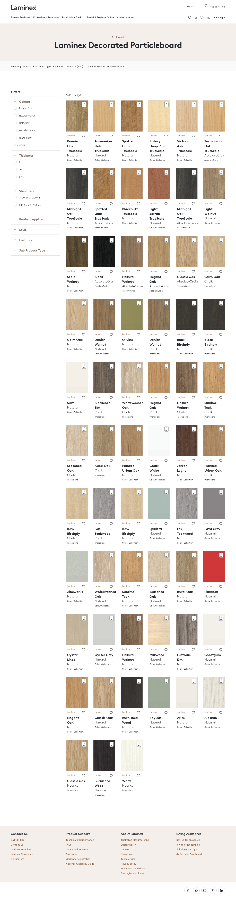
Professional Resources (46, 17)
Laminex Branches (21, 849)
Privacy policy (128, 864)
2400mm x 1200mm (30, 205)
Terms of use (128, 859)
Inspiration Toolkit (72, 17)
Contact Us (17, 845)
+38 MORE (19, 145)
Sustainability (128, 845)
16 (20, 169)
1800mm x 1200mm (29, 197)
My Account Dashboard (189, 854)
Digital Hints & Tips (186, 849)
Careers (189, 6)
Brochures (71, 854)
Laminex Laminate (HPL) (69, 66)
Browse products (21, 66)
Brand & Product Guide (100, 17)
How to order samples (188, 845)
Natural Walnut (27, 115)
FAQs (69, 845)
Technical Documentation (80, 840)
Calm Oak (24, 123)
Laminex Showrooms (22, 854)
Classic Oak (25, 138)
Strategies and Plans (132, 873)
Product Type (43, 66)
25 (20, 162)
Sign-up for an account (189, 840)
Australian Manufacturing (135, 840)
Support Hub (215, 6)
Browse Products (20, 17)
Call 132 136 (17, 840)
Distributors (17, 859)
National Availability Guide (80, 864)
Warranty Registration (78, 859)
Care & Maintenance (77, 849)
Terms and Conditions (133, 869)
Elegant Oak (25, 108)
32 (20, 177)
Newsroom (127, 854)
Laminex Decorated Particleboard (106, 66)
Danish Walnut (27, 130)
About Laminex (126, 17)
